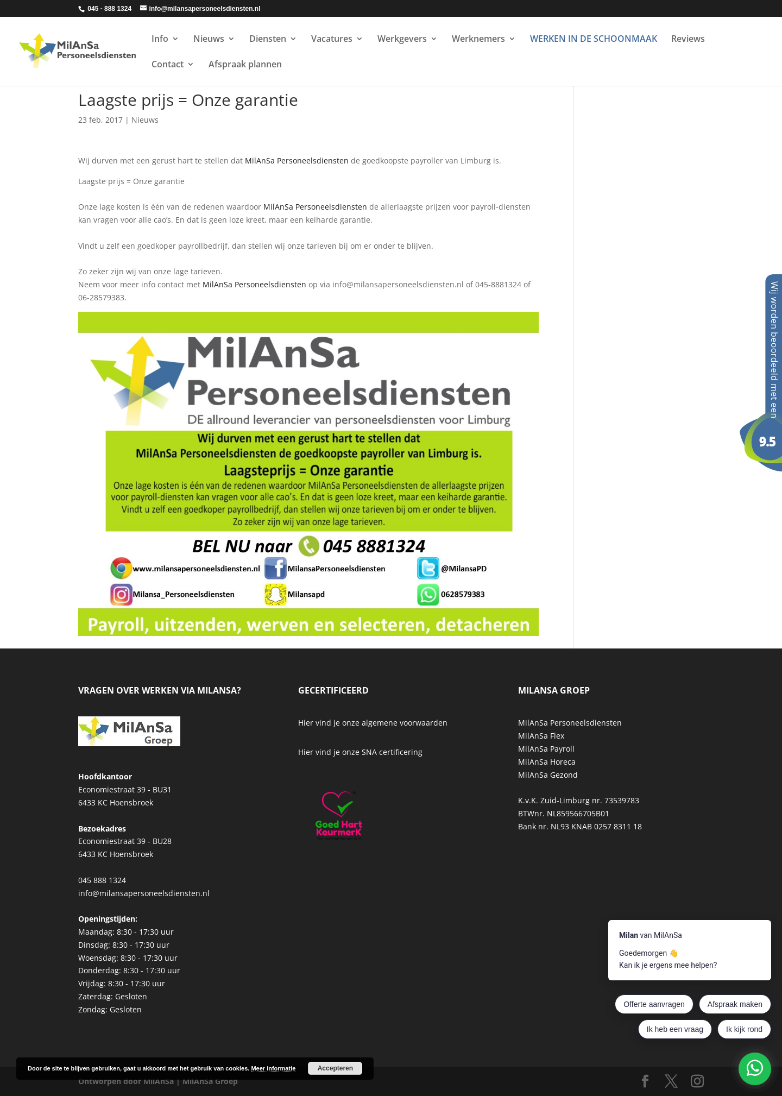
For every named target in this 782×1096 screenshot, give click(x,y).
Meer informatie (273, 1068)
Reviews (688, 40)
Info (160, 40)
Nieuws (208, 40)
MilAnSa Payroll (546, 749)
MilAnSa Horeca (547, 762)
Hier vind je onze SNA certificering (360, 752)
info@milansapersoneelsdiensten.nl (144, 893)
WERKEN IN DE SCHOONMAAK (593, 40)
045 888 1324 (102, 880)
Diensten (267, 40)
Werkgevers (402, 40)
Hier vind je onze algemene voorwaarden (372, 722)
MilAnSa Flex (541, 735)
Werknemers (478, 40)
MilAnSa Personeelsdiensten (297, 160)
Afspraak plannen (245, 65)
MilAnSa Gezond (548, 775)
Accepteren (335, 1068)
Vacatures (331, 40)
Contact (168, 65)
